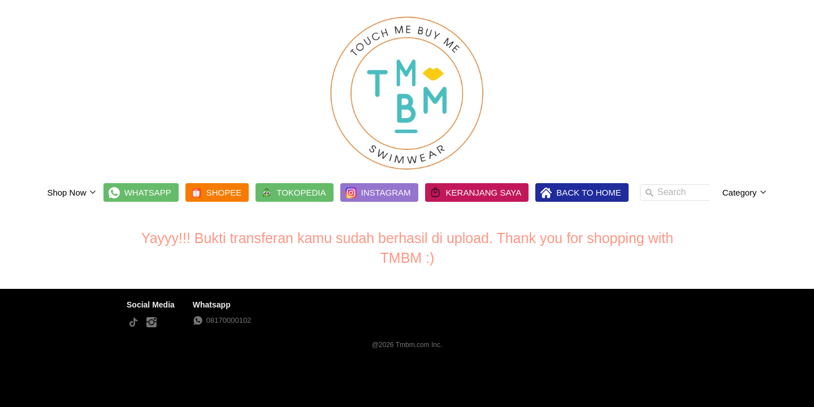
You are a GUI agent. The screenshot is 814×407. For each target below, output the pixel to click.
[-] (133, 322)
